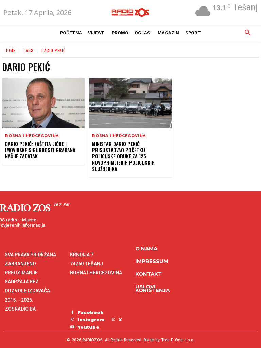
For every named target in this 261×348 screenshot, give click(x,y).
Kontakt (148, 267)
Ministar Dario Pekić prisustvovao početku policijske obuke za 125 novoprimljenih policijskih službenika (130, 153)
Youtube (88, 320)
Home (10, 50)
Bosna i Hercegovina (32, 136)
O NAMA (146, 242)
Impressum (151, 255)
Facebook (90, 306)
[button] (248, 33)
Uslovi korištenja (152, 282)
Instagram (91, 313)
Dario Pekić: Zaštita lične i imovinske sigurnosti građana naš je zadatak (39, 150)
